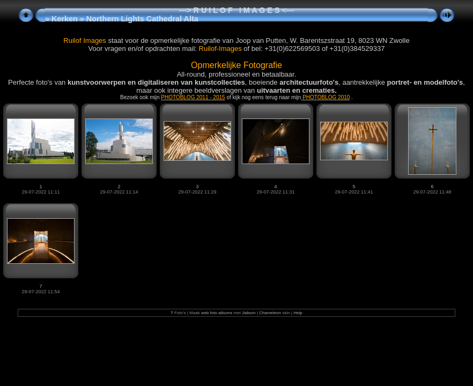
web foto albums (216, 312)
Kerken (64, 18)
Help (297, 312)
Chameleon (270, 312)
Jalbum (249, 312)
